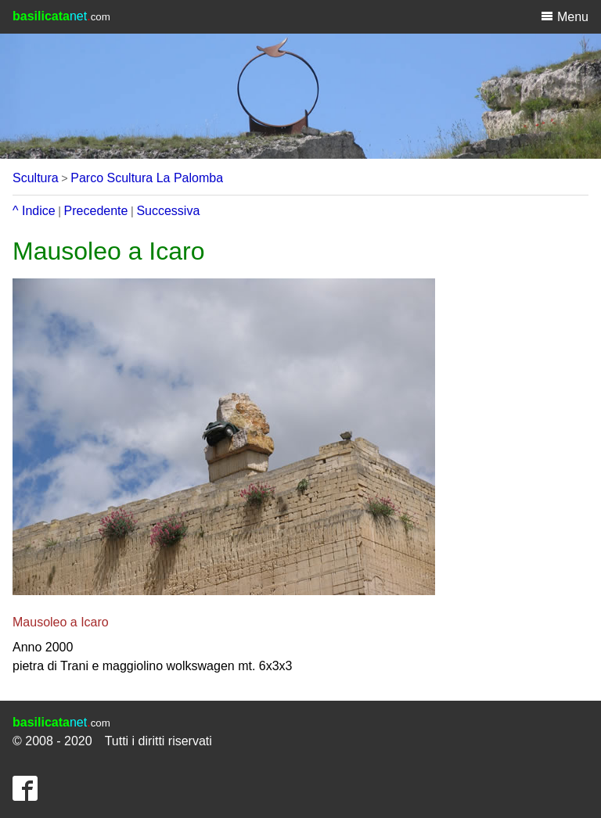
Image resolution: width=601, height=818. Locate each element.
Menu (564, 16)
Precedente (96, 210)
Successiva (168, 210)
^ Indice (34, 210)
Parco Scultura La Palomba (146, 178)
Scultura (36, 178)
